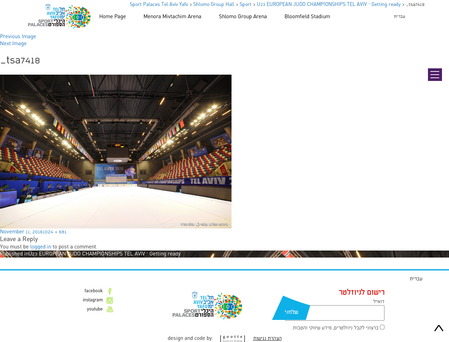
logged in (40, 247)
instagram (93, 300)
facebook (94, 291)
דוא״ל (378, 301)
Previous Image (18, 36)
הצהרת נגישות (267, 338)
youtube (95, 309)
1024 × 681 (55, 232)
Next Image (13, 43)
